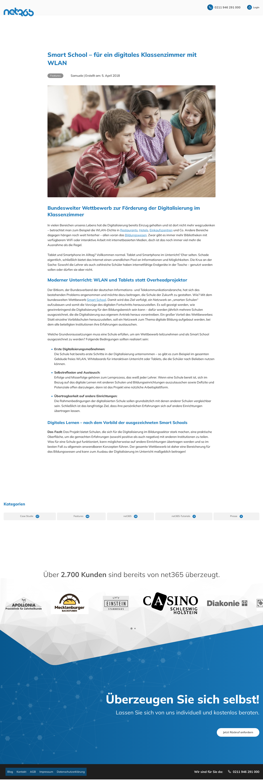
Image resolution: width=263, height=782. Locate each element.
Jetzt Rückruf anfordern (235, 733)
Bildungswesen (136, 235)
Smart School (96, 300)
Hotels (143, 230)
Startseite (51, 13)
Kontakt (23, 774)
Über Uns (161, 13)
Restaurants (129, 230)
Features (55, 75)
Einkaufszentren (161, 230)
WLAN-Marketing (123, 13)
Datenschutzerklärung (78, 774)
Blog (10, 774)
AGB (36, 774)
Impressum (50, 774)
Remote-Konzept (84, 13)
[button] (132, 628)
